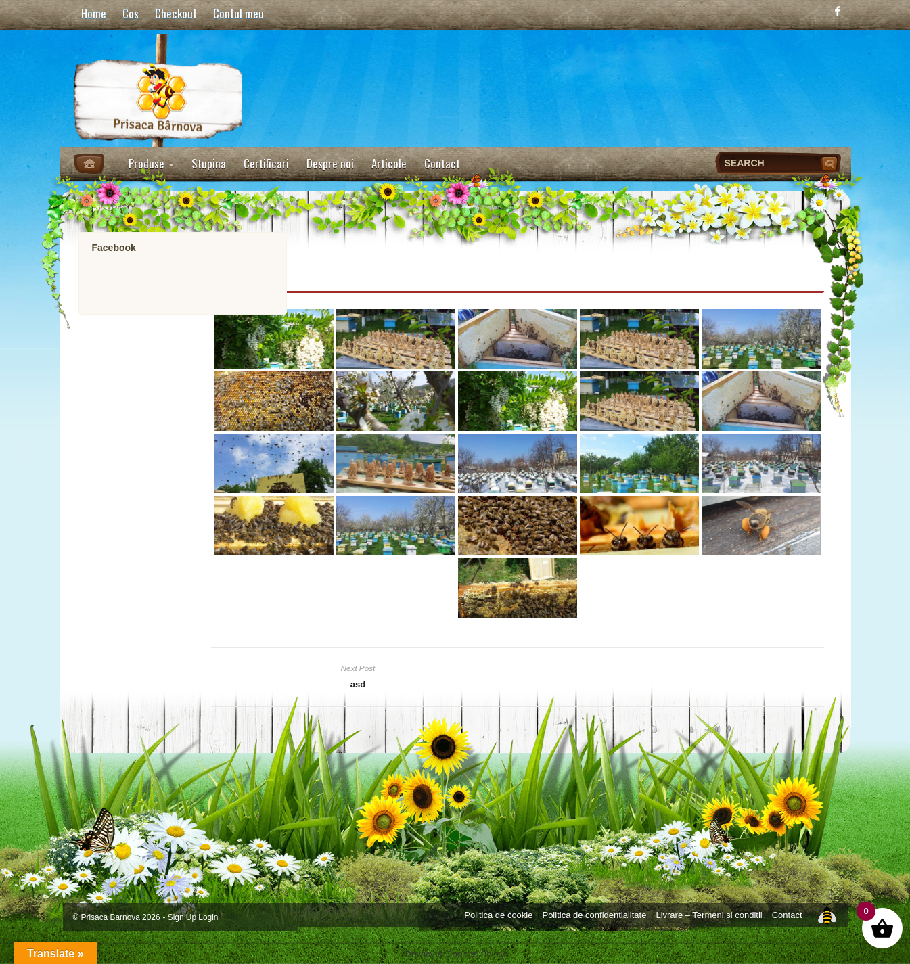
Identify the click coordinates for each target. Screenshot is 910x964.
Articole (389, 163)
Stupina (208, 163)
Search (831, 163)
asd (357, 684)
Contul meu (238, 13)
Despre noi (330, 163)
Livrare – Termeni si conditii (709, 915)
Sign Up (182, 917)
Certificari (266, 163)
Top (827, 914)
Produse (151, 163)
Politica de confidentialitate (594, 915)
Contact (442, 163)
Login (208, 917)
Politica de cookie (498, 915)
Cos (130, 13)
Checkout (176, 13)
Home (93, 13)
